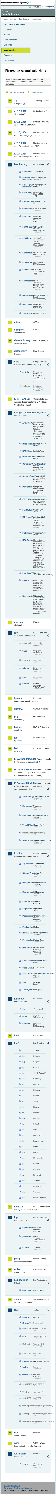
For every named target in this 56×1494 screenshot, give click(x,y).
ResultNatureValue (27, 948)
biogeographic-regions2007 (27, 178)
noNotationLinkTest (27, 1361)
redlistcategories (27, 304)
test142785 (27, 1375)
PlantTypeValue (27, 573)
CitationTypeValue (27, 873)
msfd (17, 1258)
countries (26, 1290)
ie (23, 1124)
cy (23, 1067)
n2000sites (27, 262)
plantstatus (27, 1236)
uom (16, 1432)
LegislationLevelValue (27, 909)
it (23, 1130)
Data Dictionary (24, 19)
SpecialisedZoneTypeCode (27, 961)
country (25, 1464)
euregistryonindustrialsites (23, 412)
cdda (17, 322)
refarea (25, 668)
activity (25, 372)
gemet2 (18, 709)
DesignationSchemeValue (27, 883)
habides (18, 727)
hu (23, 1118)
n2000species (27, 281)
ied (16, 748)
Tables (7, 35)
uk (23, 1198)
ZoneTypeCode (27, 990)
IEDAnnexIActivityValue (27, 517)
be (23, 1056)
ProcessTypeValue (27, 940)
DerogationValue (27, 487)
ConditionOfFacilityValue (27, 464)
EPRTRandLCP (22, 399)
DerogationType (27, 806)
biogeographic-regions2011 (27, 186)
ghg (16, 716)
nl (23, 1158)
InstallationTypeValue (27, 533)
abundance (27, 172)
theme (25, 982)
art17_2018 (20, 153)
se (23, 1180)
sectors (25, 1248)
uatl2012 (26, 1023)
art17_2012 (20, 143)
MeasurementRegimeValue (27, 916)
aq (15, 100)
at (23, 1050)
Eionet (15, 19)
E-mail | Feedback (12, 1485)
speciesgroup (27, 313)
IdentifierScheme (27, 901)
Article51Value (27, 423)
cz (23, 1073)
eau (24, 1336)
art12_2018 (20, 122)
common (19, 329)
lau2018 (18, 1206)
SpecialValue (27, 968)
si (23, 1186)
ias (15, 737)
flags (24, 651)
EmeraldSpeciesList (27, 201)
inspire (18, 853)
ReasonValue (27, 580)
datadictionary (22, 340)
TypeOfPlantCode (27, 825)
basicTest (26, 1317)
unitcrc (25, 684)
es (23, 1101)
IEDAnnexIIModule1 (23, 759)
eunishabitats (27, 208)
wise (16, 1443)
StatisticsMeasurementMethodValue (27, 973)
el (23, 1096)
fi (23, 1107)
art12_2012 (20, 111)
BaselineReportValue (27, 444)
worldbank (20, 1453)
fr (23, 1113)
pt (23, 1169)
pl (23, 1164)
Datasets (8, 29)
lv (23, 1147)
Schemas (8, 45)
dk (23, 1084)
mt (23, 1152)
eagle (24, 1016)
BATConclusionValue (27, 457)
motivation (27, 216)
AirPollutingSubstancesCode (27, 796)
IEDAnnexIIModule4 (23, 783)
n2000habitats (27, 253)
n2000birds (27, 238)
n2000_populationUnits (27, 227)
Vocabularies (10, 50)
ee (23, 1090)
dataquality (27, 192)
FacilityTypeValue (27, 510)
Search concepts (37, 92)
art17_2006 (20, 132)
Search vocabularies (17, 92)
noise (17, 1269)
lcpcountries (27, 1227)
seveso (18, 1299)
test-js (25, 1367)
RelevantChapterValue (27, 596)
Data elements (10, 40)
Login (34, 6)
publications (21, 1280)
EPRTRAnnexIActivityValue (27, 499)
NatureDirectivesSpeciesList (27, 295)
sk (23, 1192)
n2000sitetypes (27, 269)
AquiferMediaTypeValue (27, 864)
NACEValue (27, 540)
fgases (18, 698)
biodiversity (21, 164)
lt (23, 1135)
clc (23, 1009)
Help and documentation (15, 24)
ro (23, 1175)
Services (7, 55)
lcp (16, 1217)
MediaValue (27, 927)
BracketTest (27, 1323)
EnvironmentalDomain (27, 892)
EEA (15, 2)
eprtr (17, 361)
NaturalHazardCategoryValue (27, 933)
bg (23, 1062)
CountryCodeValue (27, 476)
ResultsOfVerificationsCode (27, 815)
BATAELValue (27, 451)
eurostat (19, 622)
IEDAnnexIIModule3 (23, 769)
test (16, 1310)
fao (16, 632)
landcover (20, 998)
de (23, 1079)
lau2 (16, 1043)
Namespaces (10, 60)
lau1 (16, 1035)
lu (23, 1141)
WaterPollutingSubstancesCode (27, 840)
